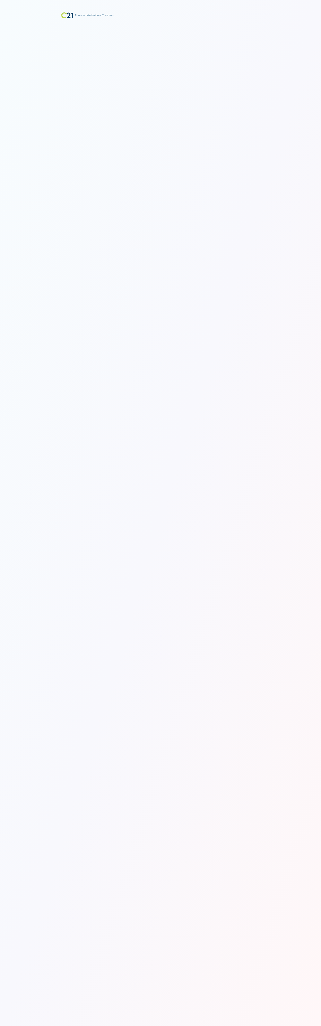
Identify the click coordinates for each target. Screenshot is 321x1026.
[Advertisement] (160, 43)
